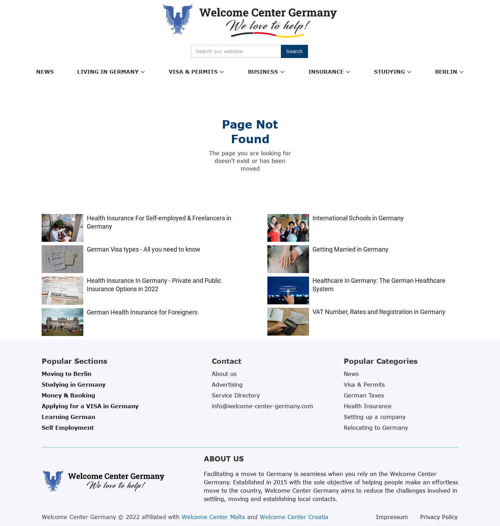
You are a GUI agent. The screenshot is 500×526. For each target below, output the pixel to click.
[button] (45, 71)
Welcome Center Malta (213, 517)
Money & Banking (68, 395)
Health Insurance (368, 406)
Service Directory (236, 395)
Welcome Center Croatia (294, 517)
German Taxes (364, 395)
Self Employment (68, 428)
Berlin (446, 71)
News (45, 71)
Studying (389, 71)
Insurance (326, 71)
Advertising (227, 384)
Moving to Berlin (66, 374)
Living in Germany (108, 71)
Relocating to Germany (376, 428)
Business (263, 71)
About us (224, 374)
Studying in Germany (74, 384)
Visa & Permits (193, 71)
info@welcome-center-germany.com (262, 406)
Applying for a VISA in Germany (90, 406)
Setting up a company (375, 417)
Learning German (68, 417)
